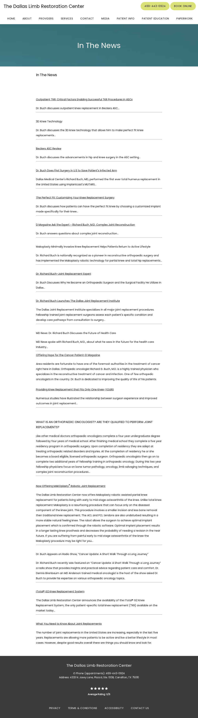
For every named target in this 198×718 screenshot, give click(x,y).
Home (11, 18)
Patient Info (126, 18)
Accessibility (114, 708)
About (27, 18)
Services (67, 18)
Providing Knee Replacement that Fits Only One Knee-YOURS (75, 389)
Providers (46, 18)
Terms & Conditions (82, 708)
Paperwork (184, 18)
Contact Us (140, 708)
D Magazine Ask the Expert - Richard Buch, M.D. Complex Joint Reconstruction (85, 225)
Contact (87, 18)
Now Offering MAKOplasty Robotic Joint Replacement (70, 486)
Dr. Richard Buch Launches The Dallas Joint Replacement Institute (78, 301)
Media (105, 18)
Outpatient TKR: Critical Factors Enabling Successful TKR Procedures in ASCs (84, 99)
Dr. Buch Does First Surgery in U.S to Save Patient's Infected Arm (76, 170)
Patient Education (155, 18)
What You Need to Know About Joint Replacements (69, 624)
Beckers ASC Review (48, 148)
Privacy (55, 708)
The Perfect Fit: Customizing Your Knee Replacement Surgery (75, 197)
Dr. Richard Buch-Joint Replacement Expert (63, 274)
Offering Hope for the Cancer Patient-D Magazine (68, 355)
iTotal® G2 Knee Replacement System (60, 591)
